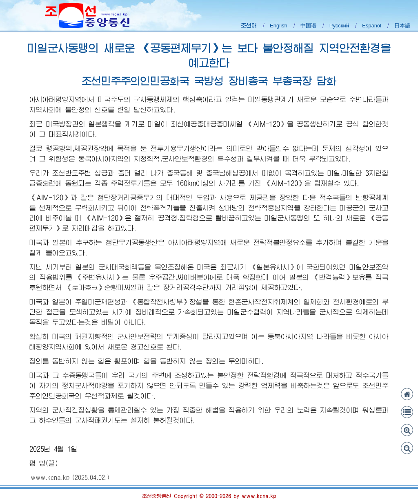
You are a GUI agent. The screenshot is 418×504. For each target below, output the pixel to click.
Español (371, 25)
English (278, 25)
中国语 (308, 25)
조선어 (249, 25)
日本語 (402, 25)
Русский (339, 25)
